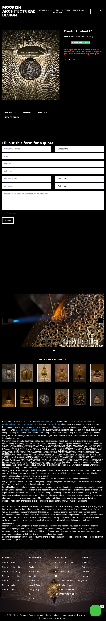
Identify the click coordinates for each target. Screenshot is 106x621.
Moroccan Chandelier (10, 608)
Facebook (85, 590)
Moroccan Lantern (9, 612)
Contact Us (33, 603)
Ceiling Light (15, 594)
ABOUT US (33, 10)
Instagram (86, 603)
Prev (5, 320)
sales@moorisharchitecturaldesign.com (71, 608)
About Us (32, 590)
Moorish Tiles (34, 608)
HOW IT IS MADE (79, 10)
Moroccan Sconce (9, 590)
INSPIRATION (66, 10)
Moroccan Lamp (8, 617)
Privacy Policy (34, 617)
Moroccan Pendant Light (11, 603)
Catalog (32, 594)
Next (100, 320)
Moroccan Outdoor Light (12, 599)
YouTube (85, 599)
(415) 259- (61, 599)
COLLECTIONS (53, 10)
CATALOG (43, 10)
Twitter (84, 594)
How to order (34, 599)
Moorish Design (35, 612)
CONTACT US (58, 13)
